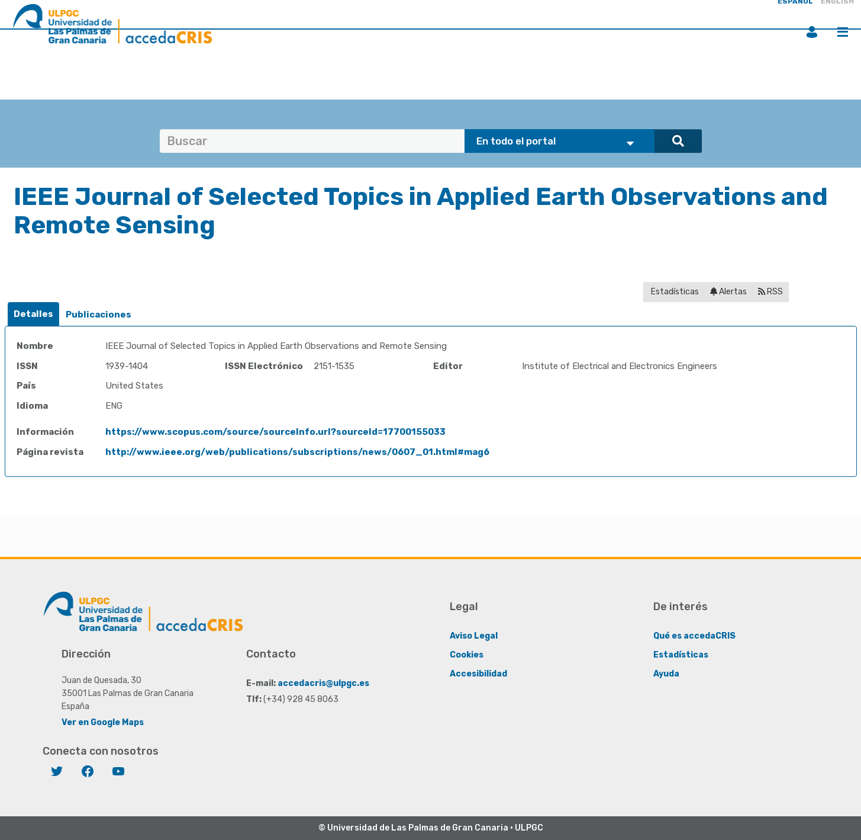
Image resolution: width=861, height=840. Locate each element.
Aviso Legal (474, 636)
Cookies (466, 655)
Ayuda (666, 674)
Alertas (728, 292)
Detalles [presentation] (33, 314)
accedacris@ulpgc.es (323, 683)
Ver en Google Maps (103, 722)
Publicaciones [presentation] (98, 314)
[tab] (33, 314)
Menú (843, 32)
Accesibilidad (478, 674)
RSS (770, 292)
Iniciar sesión (812, 32)
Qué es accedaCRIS (694, 636)
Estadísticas (674, 292)
